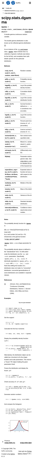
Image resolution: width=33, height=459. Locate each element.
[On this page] (30, 2)
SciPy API (8, 8)
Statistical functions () (13, 11)
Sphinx (13, 454)
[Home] (3, 8)
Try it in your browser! (25, 302)
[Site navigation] (3, 2)
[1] (5, 45)
